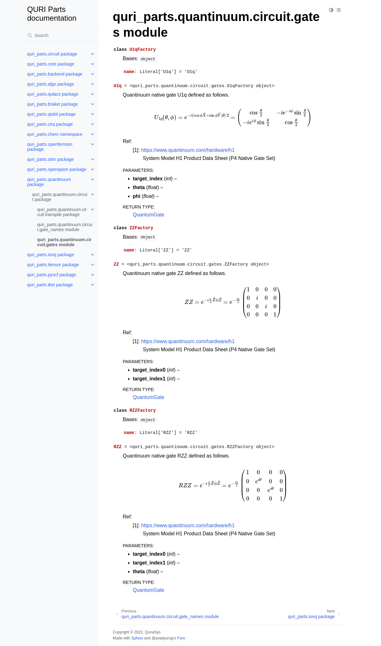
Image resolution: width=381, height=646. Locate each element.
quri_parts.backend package (54, 74)
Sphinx (137, 638)
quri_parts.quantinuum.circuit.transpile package (62, 212)
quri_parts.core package (50, 63)
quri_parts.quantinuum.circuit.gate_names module (65, 227)
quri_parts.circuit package (52, 53)
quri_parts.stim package (50, 159)
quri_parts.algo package (50, 84)
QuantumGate (149, 214)
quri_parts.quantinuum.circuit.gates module (64, 242)
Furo (181, 638)
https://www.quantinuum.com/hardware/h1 (188, 150)
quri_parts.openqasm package (56, 169)
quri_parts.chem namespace (55, 134)
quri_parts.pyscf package (51, 274)
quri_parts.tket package (50, 284)
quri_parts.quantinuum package (49, 182)
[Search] (60, 35)
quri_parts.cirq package (50, 124)
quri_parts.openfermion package (49, 147)
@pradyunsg (162, 638)
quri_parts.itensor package (53, 264)
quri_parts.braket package (52, 104)
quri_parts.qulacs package (52, 94)
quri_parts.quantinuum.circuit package (59, 197)
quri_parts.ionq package (50, 254)
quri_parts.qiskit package (51, 114)
